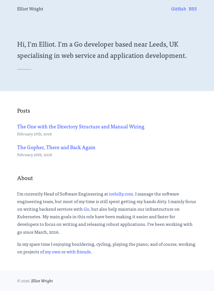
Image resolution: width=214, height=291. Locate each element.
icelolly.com (121, 193)
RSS (193, 8)
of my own (50, 251)
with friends (78, 251)
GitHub (178, 8)
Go (86, 208)
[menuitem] (178, 8)
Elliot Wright (30, 8)
